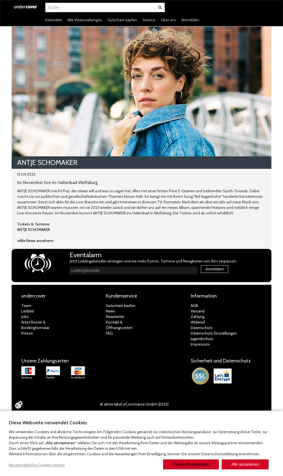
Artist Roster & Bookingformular (35, 325)
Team (26, 305)
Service (149, 19)
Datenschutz (202, 327)
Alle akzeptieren (245, 464)
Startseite (53, 19)
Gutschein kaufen (122, 19)
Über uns (168, 19)
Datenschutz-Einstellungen (214, 333)
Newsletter (115, 316)
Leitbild (27, 311)
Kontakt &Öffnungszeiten (119, 325)
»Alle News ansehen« (35, 240)
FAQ (109, 333)
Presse (27, 333)
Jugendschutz (202, 338)
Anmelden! (214, 269)
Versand (198, 311)
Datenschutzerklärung (219, 453)
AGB (194, 305)
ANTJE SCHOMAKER (33, 229)
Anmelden (190, 19)
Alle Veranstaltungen (84, 19)
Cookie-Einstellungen (191, 464)
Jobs (25, 316)
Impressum (200, 344)
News (110, 311)
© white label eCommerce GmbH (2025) (134, 404)
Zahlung (197, 316)
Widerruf (198, 322)
